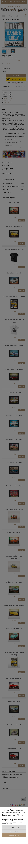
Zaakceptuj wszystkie (14, 835)
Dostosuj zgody (14, 831)
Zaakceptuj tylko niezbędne (14, 827)
